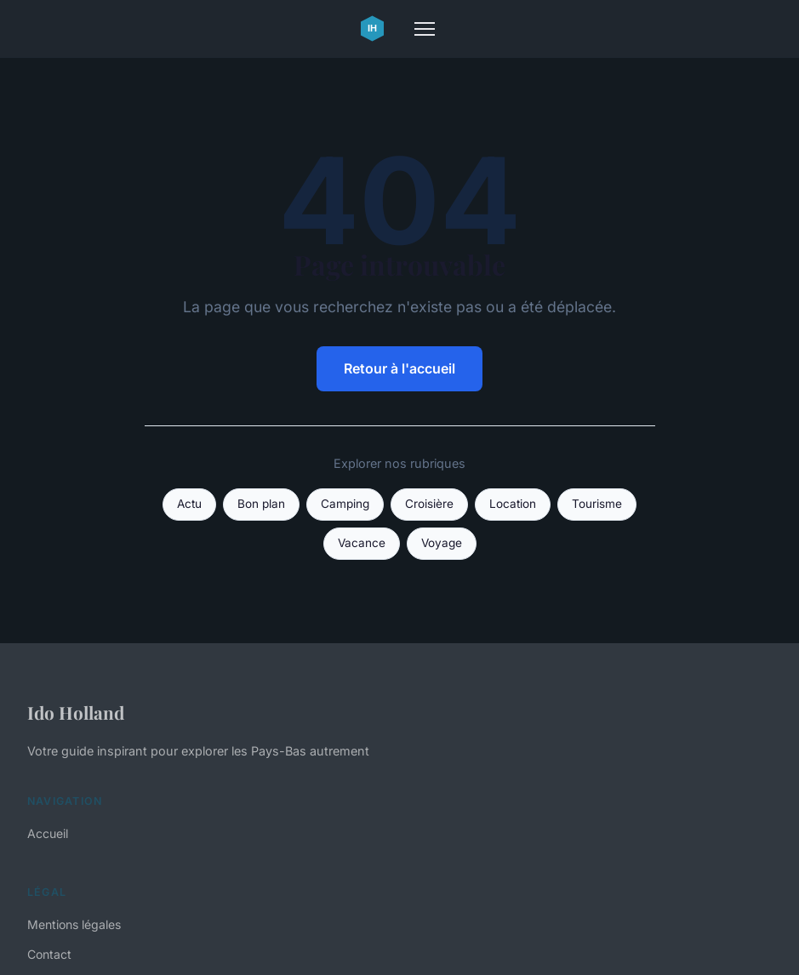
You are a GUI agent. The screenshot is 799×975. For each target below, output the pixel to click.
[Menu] (425, 29)
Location (512, 503)
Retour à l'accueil (399, 368)
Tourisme (597, 503)
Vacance (361, 543)
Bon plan (261, 503)
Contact (49, 954)
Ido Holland (75, 712)
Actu (189, 503)
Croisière (429, 503)
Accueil (47, 833)
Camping (345, 503)
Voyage (441, 543)
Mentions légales (74, 924)
